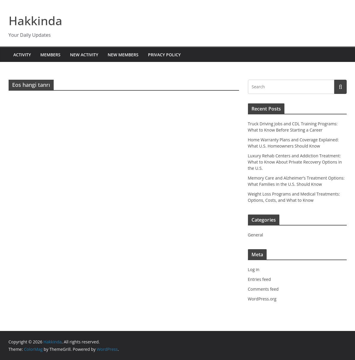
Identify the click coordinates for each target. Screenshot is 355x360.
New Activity (84, 54)
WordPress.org (262, 299)
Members (50, 54)
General (255, 235)
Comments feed (263, 289)
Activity (22, 54)
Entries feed (259, 279)
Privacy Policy (164, 54)
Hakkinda (35, 20)
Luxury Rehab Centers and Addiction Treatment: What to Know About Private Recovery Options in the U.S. (295, 162)
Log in (254, 269)
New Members (123, 54)
